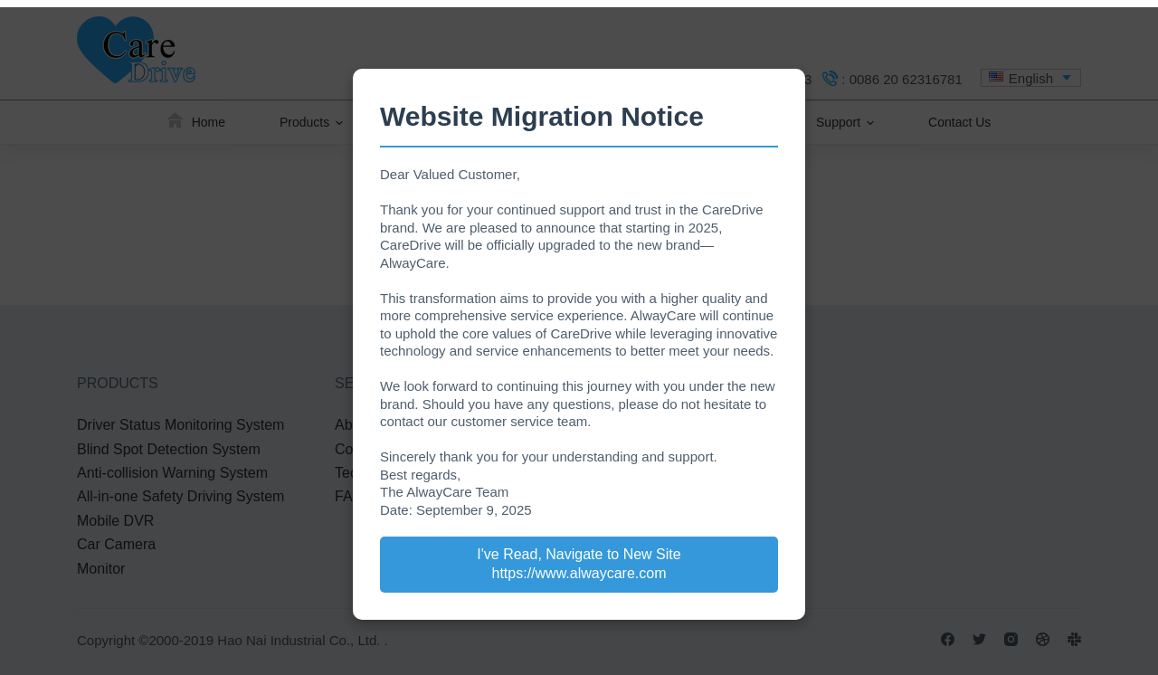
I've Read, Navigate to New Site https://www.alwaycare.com (578, 564)
